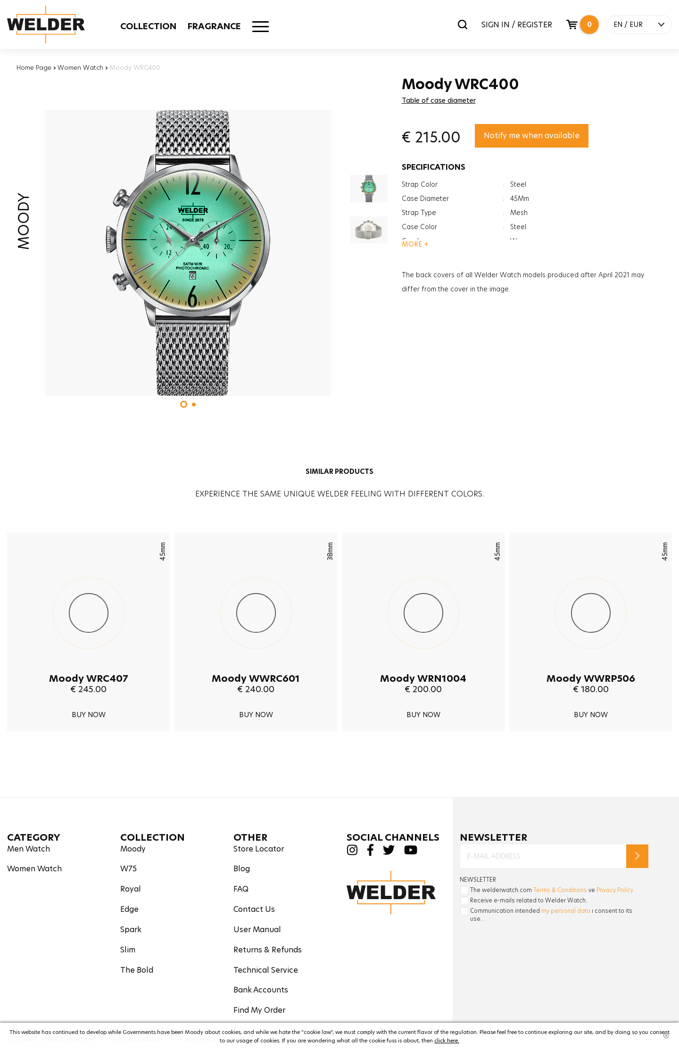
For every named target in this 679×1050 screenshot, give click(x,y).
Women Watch (80, 67)
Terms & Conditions (560, 890)
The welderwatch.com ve (551, 890)
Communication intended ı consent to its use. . (551, 915)
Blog (241, 868)
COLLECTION (148, 26)
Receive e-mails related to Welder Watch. (528, 900)
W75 (128, 868)
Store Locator (258, 848)
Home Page (34, 67)
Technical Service (265, 970)
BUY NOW (89, 714)
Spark (130, 929)
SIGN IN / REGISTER (516, 24)
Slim (127, 949)
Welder (55, 24)
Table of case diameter (439, 100)
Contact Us (254, 909)
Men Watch (28, 848)
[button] (183, 404)
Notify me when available (532, 135)
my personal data (565, 911)
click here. (446, 1040)
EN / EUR (628, 24)
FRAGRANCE (214, 26)
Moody (133, 848)
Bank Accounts (260, 989)
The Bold (136, 970)
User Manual (257, 929)
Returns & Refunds (267, 949)
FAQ (240, 889)
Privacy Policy (614, 890)
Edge (129, 909)
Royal (130, 889)
